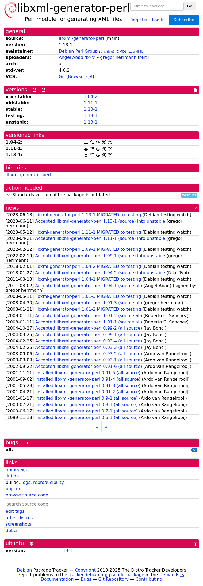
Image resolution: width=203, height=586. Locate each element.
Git (62, 76)
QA (89, 76)
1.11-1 (91, 102)
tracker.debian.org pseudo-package (106, 574)
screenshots (18, 524)
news (12, 208)
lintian (12, 476)
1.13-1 (91, 109)
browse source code (27, 495)
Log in (158, 19)
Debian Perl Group (78, 51)
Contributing (149, 579)
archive (106, 51)
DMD (121, 51)
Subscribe (183, 19)
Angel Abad (71, 57)
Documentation (57, 579)
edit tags (15, 511)
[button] (8, 194)
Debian (24, 570)
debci (11, 530)
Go (189, 6)
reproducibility (48, 482)
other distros (19, 517)
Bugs (86, 579)
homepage (17, 469)
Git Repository (113, 579)
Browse (75, 76)
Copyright (85, 570)
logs (26, 482)
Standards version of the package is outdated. (101, 195)
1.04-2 (91, 96)
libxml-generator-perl (81, 38)
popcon (13, 488)
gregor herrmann (118, 57)
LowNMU (136, 51)
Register (139, 19)
